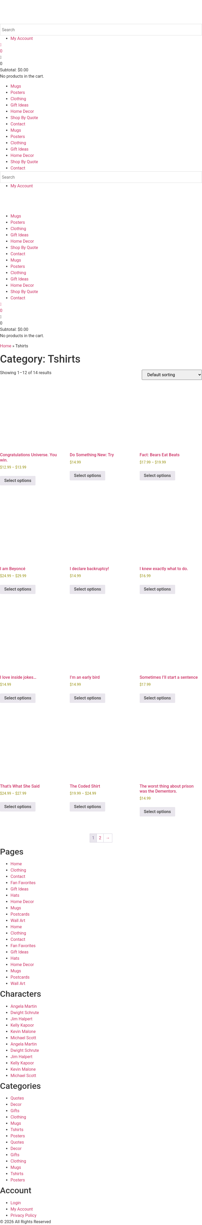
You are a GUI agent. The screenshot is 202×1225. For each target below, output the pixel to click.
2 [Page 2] (100, 837)
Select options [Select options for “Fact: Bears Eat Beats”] (157, 475)
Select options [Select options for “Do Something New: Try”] (87, 475)
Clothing (18, 98)
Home (5, 345)
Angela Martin (24, 1006)
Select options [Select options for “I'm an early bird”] (87, 698)
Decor (16, 1104)
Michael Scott (23, 1037)
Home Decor (22, 111)
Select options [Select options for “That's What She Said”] (17, 806)
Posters (18, 92)
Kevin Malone (23, 1031)
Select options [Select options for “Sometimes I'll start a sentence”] (157, 698)
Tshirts (17, 1129)
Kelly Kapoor (22, 1025)
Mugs (16, 86)
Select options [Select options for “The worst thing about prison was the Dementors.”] (157, 811)
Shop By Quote (24, 117)
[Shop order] (172, 375)
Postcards (20, 914)
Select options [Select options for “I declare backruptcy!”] (87, 589)
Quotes (17, 1098)
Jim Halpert (21, 1018)
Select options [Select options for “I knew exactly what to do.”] (157, 589)
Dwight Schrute (25, 1012)
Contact (18, 123)
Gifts (15, 1110)
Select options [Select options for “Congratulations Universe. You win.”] (17, 480)
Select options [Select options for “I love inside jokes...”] (17, 698)
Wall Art (18, 920)
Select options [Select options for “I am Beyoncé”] (17, 589)
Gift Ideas (19, 105)
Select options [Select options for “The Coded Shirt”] (87, 806)
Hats (15, 895)
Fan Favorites (23, 882)
